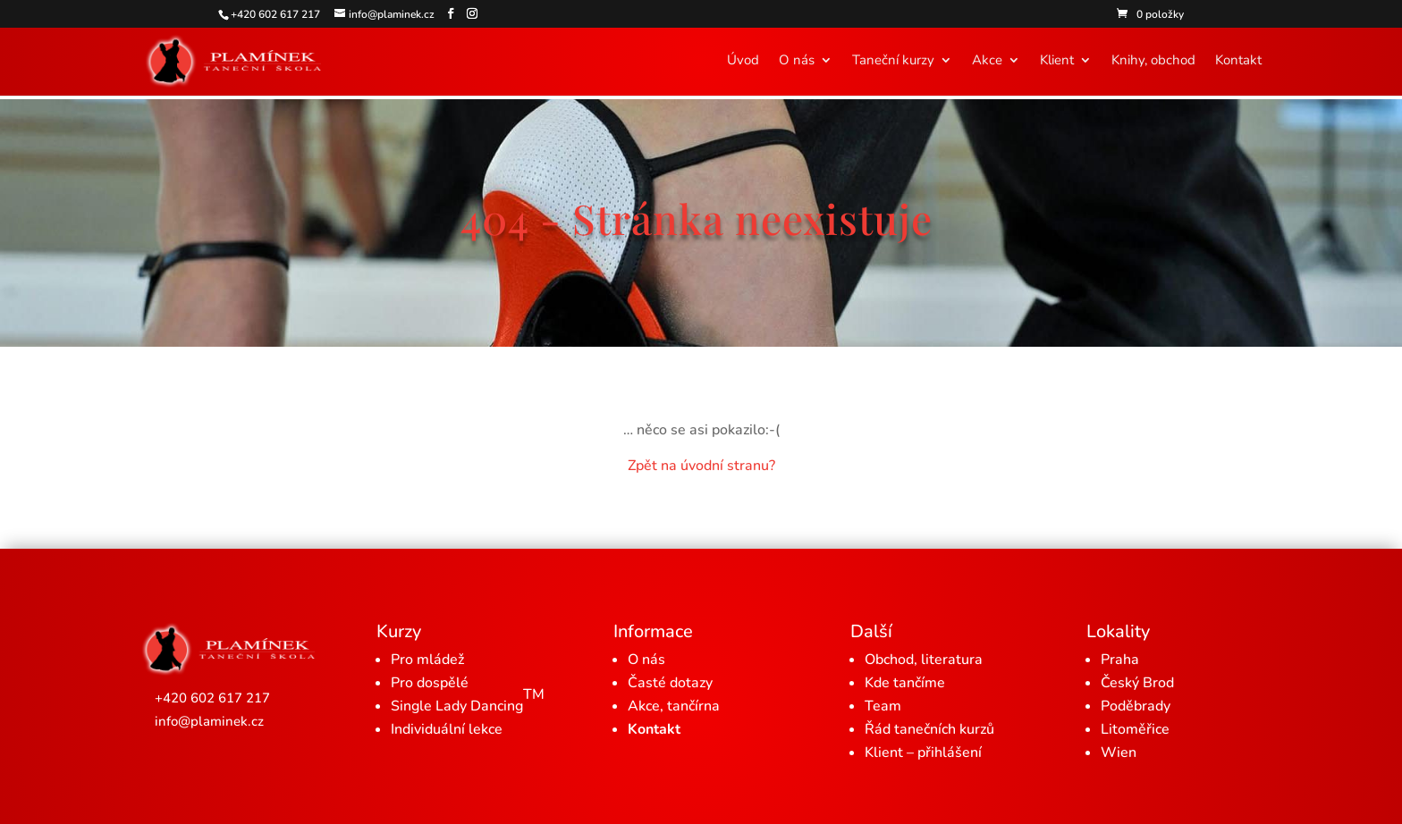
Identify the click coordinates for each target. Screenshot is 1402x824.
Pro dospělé (430, 683)
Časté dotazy (670, 683)
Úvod (743, 61)
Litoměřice (1135, 729)
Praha (1120, 659)
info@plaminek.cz (209, 721)
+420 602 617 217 (212, 698)
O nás (797, 61)
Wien (1118, 752)
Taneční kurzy (893, 61)
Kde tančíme (905, 683)
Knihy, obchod (1153, 61)
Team (883, 706)
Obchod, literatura (924, 659)
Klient (1057, 61)
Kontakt (1238, 61)
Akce (987, 61)
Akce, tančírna (674, 706)
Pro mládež (427, 659)
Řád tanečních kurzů (929, 729)
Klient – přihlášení (923, 752)
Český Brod (1137, 683)
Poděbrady (1135, 706)
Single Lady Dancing (468, 700)
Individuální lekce (447, 729)
